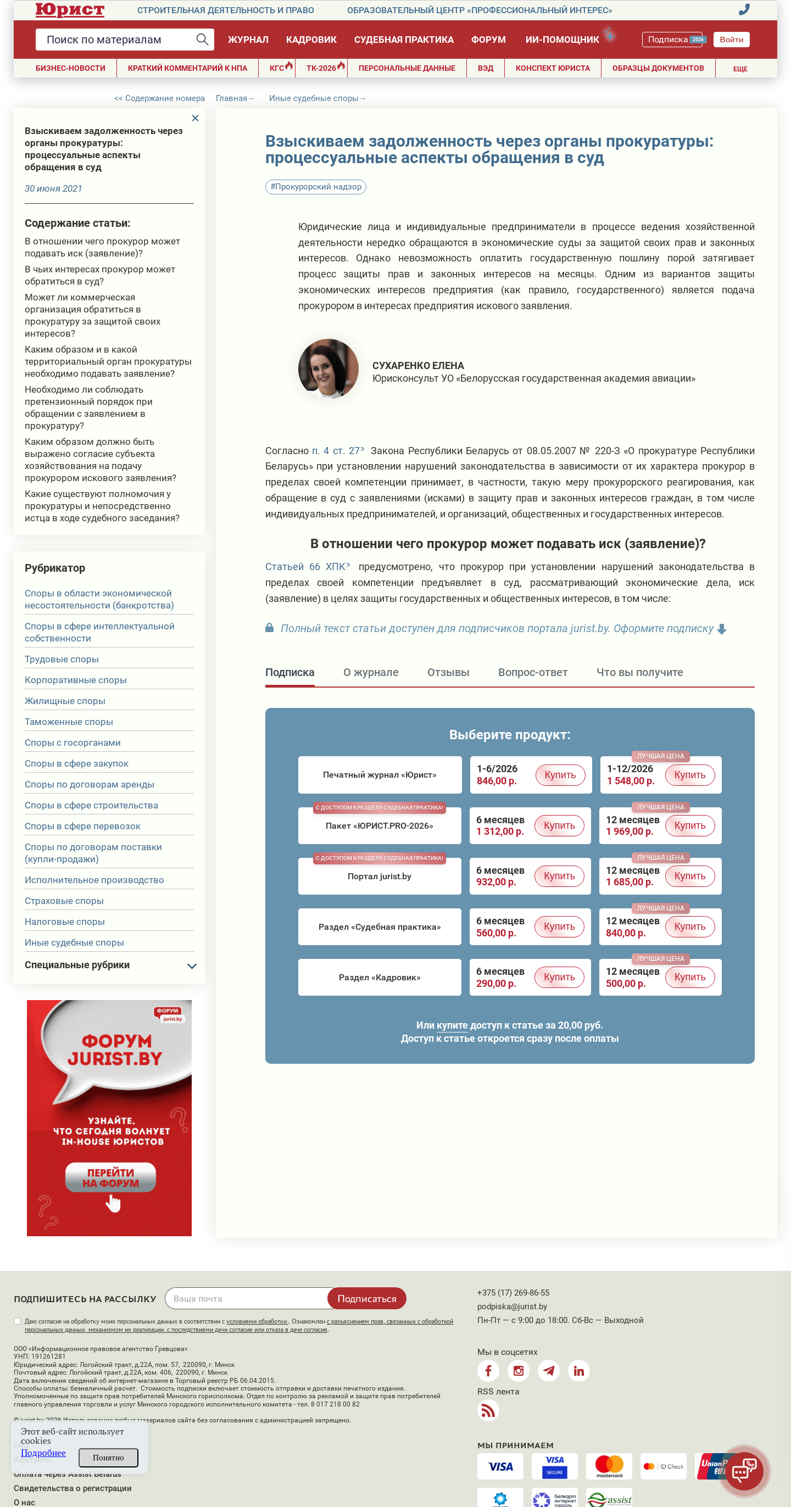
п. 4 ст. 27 (336, 450)
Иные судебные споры (74, 942)
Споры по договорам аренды (89, 784)
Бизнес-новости (70, 68)
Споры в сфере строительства (91, 805)
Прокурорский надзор (318, 187)
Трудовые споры (62, 659)
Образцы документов (658, 68)
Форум (488, 39)
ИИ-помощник (568, 37)
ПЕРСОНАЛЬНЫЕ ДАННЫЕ (407, 68)
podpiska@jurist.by (512, 1306)
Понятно (108, 1457)
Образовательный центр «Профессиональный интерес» (479, 10)
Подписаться (367, 1298)
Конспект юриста (553, 68)
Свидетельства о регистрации (73, 1488)
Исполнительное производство (94, 879)
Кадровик (311, 39)
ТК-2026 (326, 66)
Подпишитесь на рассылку (85, 1299)
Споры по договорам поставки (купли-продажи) (93, 852)
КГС (281, 66)
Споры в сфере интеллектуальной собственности (100, 632)
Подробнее (43, 1453)
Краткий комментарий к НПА (187, 68)
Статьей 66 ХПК (305, 566)
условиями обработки (257, 1321)
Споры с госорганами (73, 742)
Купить (560, 774)
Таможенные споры (69, 721)
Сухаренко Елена (418, 365)
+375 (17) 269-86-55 (513, 1293)
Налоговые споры (65, 921)
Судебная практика (404, 39)
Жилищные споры (65, 700)
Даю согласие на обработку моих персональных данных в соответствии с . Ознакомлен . (239, 1325)
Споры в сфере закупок (77, 763)
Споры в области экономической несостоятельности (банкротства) (99, 599)
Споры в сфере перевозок (83, 826)
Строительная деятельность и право (225, 10)
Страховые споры (64, 900)
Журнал (248, 39)
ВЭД (485, 68)
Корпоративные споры (76, 679)
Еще (740, 69)
